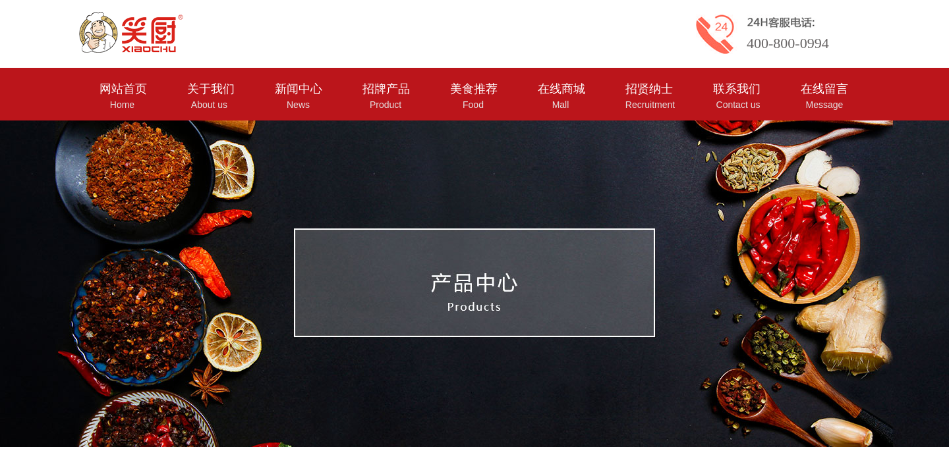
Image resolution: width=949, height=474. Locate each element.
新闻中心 (298, 88)
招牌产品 (386, 88)
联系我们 (737, 88)
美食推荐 (474, 88)
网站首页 (123, 88)
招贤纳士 (649, 88)
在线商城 (561, 88)
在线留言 (824, 88)
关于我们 (211, 88)
